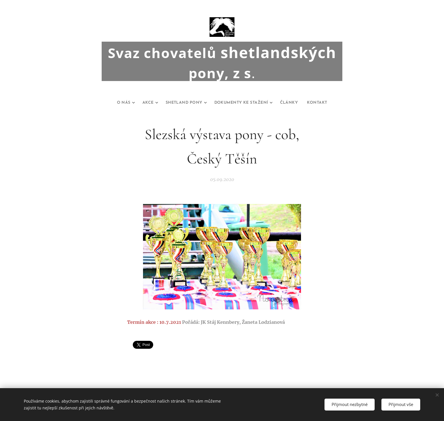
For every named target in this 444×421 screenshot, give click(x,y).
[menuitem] (116, 103)
